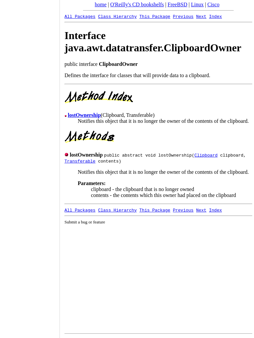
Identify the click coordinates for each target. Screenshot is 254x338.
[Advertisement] (29, 166)
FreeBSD (178, 4)
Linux (197, 4)
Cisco (213, 4)
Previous (183, 16)
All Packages (80, 16)
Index (215, 16)
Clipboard (206, 155)
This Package (154, 16)
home (101, 4)
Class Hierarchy (117, 16)
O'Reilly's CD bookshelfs (137, 4)
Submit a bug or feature (84, 221)
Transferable (80, 161)
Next (201, 16)
